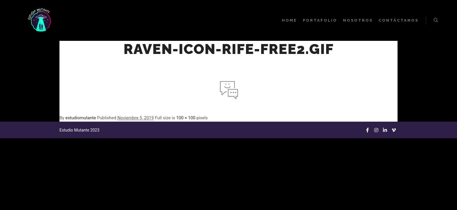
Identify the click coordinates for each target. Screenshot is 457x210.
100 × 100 (185, 117)
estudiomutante (80, 117)
